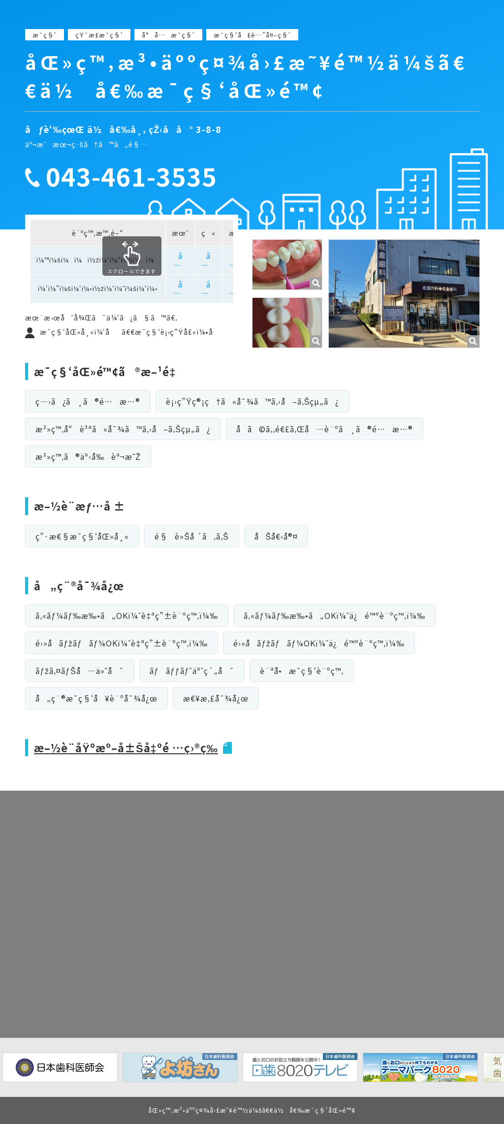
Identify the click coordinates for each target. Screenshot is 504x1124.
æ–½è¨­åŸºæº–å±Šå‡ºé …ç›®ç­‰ (126, 747)
